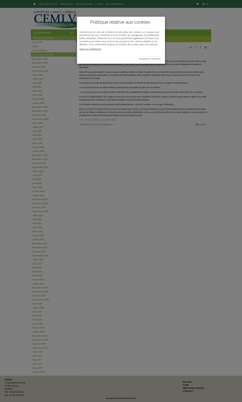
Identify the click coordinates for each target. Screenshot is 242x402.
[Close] (162, 20)
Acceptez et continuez (150, 58)
